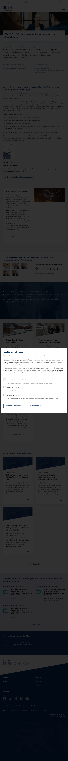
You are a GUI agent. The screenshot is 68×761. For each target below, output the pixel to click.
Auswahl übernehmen (14, 406)
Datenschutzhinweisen (38, 375)
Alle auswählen (35, 406)
